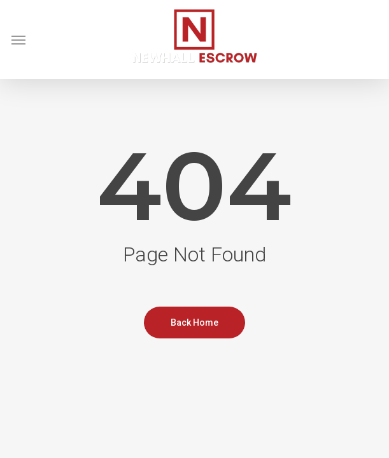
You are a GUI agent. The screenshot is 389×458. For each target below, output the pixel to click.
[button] (18, 39)
